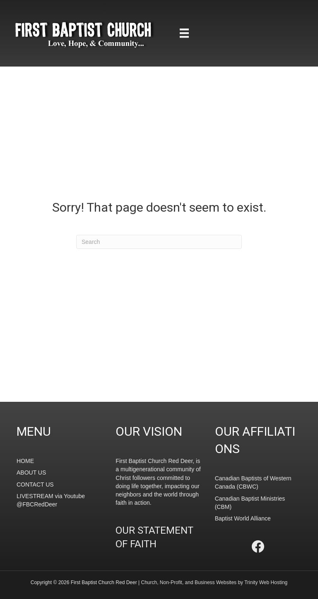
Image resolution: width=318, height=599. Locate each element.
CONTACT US (35, 484)
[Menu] (184, 33)
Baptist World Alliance (243, 518)
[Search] (159, 242)
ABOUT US (31, 472)
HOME (25, 461)
